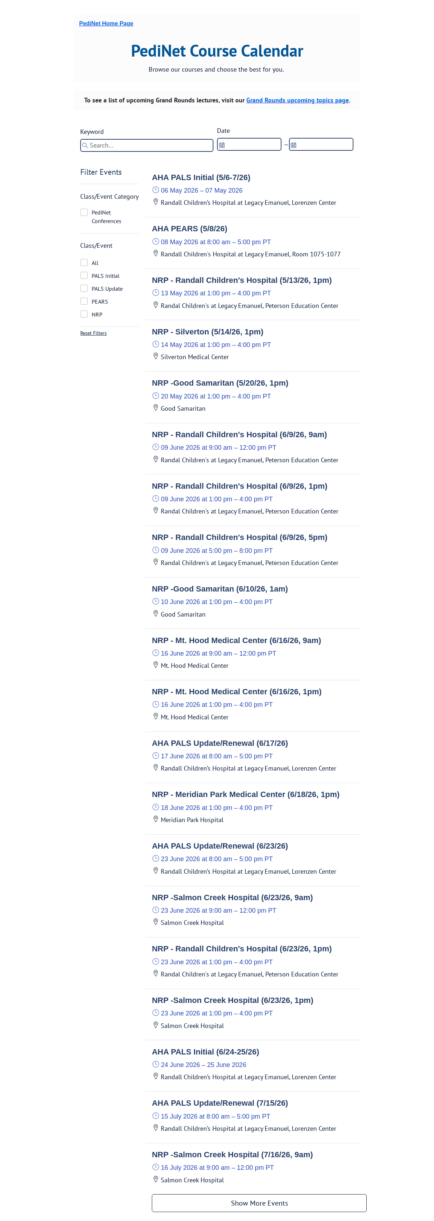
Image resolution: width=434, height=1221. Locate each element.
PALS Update (107, 288)
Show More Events (259, 1203)
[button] (259, 191)
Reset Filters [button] (93, 333)
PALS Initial (106, 275)
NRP (97, 314)
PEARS (100, 301)
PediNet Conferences (106, 217)
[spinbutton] (249, 144)
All (95, 262)
